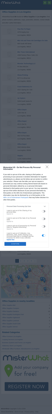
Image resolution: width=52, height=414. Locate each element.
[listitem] (26, 206)
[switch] (43, 211)
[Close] (48, 167)
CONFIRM (15, 244)
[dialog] (26, 207)
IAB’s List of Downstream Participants (16, 197)
